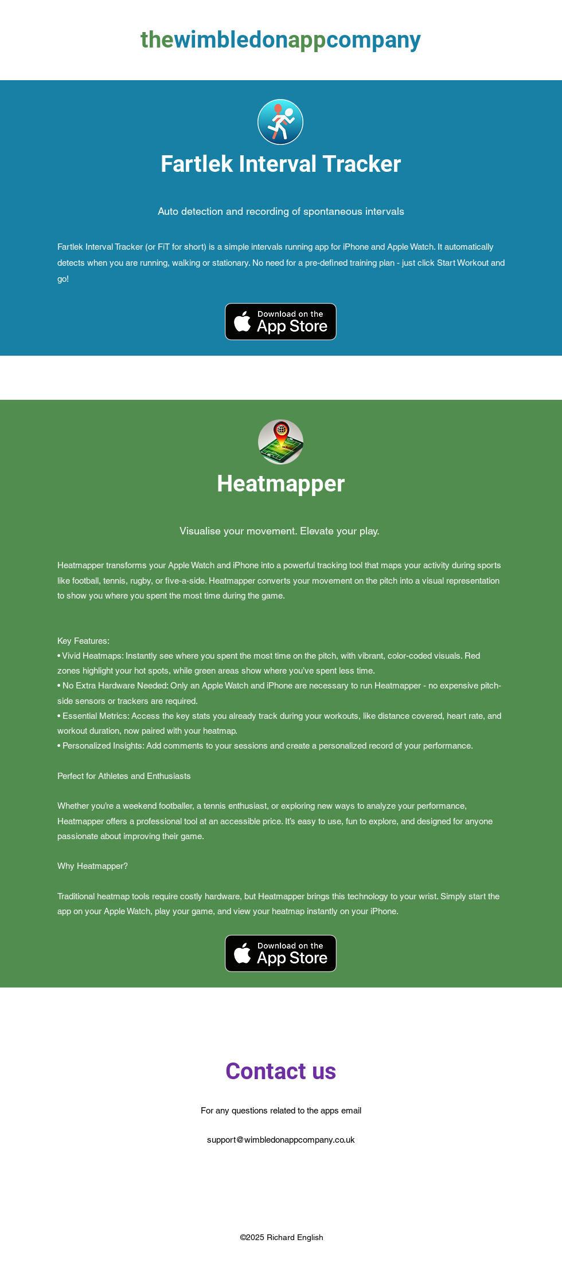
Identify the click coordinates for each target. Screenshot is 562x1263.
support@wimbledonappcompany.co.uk (281, 1139)
